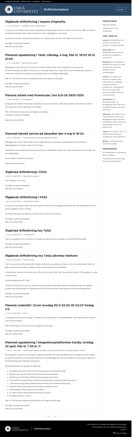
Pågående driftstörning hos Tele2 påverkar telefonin (41, 255)
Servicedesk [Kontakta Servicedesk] (36, 1)
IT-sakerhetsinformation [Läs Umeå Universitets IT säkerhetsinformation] (12, 1)
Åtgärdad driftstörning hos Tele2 (28, 230)
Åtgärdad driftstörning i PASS (26, 171)
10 (55, 417)
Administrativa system (30, 63)
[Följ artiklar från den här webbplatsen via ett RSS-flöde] (114, 433)
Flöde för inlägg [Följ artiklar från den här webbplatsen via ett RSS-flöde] (121, 433)
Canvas (31, 26)
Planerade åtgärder (44, 138)
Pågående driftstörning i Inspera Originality (35, 21)
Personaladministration (55, 350)
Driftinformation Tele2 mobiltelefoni (110, 29)
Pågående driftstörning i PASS (26, 197)
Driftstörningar (40, 26)
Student (54, 138)
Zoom (25, 313)
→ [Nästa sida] (59, 417)
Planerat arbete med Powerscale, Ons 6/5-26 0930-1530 (44, 95)
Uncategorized (27, 99)
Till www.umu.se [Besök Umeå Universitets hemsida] (46, 1)
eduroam (33, 138)
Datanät (26, 138)
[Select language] (121, 9)
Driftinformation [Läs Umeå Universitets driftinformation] (26, 1)
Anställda (25, 26)
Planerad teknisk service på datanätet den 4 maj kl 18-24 (44, 133)
